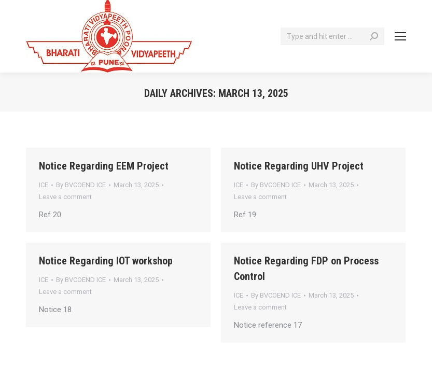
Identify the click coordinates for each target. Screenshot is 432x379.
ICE (43, 185)
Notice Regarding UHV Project (299, 166)
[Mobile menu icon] (400, 36)
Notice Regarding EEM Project (104, 166)
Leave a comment (65, 197)
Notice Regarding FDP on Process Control (306, 269)
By (81, 185)
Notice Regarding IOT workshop (106, 261)
